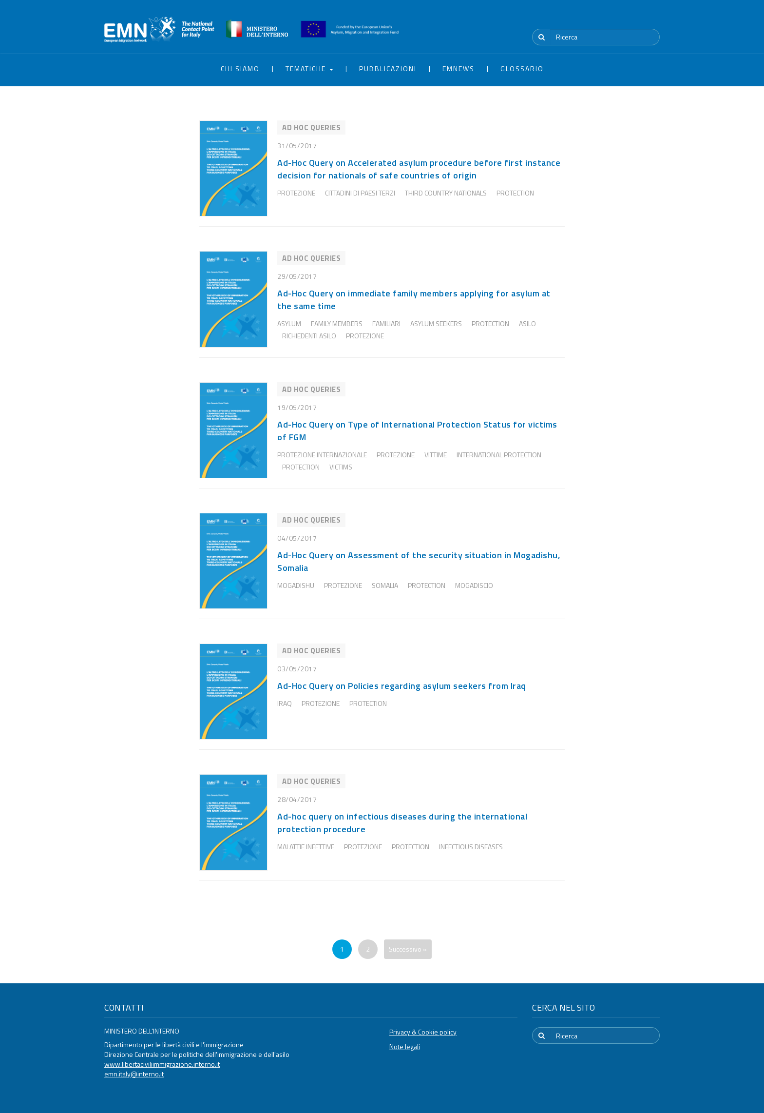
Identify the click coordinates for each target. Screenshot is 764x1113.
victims (340, 467)
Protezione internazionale (322, 454)
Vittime (435, 454)
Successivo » (408, 949)
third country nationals (446, 193)
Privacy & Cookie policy (423, 1032)
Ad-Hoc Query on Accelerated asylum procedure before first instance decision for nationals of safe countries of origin (418, 169)
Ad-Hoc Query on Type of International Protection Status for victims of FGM (417, 431)
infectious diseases (471, 846)
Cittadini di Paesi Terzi (360, 193)
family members (337, 323)
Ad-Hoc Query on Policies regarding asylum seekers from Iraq (401, 685)
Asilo (527, 323)
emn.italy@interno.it (134, 1074)
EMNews (458, 68)
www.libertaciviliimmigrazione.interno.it (162, 1064)
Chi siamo (240, 68)
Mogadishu (295, 585)
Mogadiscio (474, 585)
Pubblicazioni (388, 68)
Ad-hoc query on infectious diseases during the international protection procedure (402, 823)
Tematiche (309, 68)
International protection (499, 454)
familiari (386, 323)
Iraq (284, 703)
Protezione (296, 193)
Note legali (404, 1046)
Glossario (522, 68)
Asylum (289, 323)
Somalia (385, 585)
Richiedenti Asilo (309, 336)
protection (515, 193)
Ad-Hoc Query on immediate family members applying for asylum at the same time (414, 299)
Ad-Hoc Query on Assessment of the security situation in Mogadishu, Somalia (418, 561)
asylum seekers (436, 323)
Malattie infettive (305, 846)
